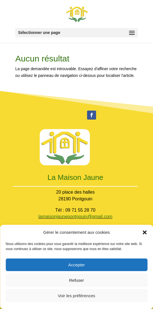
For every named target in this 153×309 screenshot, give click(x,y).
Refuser (76, 280)
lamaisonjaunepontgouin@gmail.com (75, 216)
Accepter (76, 264)
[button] (144, 232)
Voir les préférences (76, 295)
